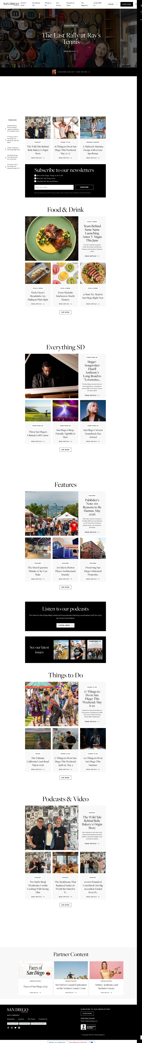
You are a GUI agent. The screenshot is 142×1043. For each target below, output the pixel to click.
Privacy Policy (13, 1023)
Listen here (64, 625)
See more (65, 312)
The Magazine (84, 4)
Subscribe (126, 4)
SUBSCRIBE (85, 187)
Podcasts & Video (70, 4)
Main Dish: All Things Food (44, 178)
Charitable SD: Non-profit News (46, 181)
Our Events (58, 4)
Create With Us (98, 4)
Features (65, 484)
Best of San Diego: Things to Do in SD (48, 175)
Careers (21, 1019)
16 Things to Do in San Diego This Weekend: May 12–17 (13, 166)
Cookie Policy (25, 1023)
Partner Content (71, 954)
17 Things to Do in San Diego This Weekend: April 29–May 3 (13, 139)
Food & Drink (23, 4)
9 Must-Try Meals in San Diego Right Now (13, 149)
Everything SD (36, 4)
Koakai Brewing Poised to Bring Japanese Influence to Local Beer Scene (13, 128)
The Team (31, 1019)
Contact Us (43, 1019)
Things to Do (48, 4)
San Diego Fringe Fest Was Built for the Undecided (12, 157)
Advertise (11, 1019)
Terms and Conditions (39, 1023)
